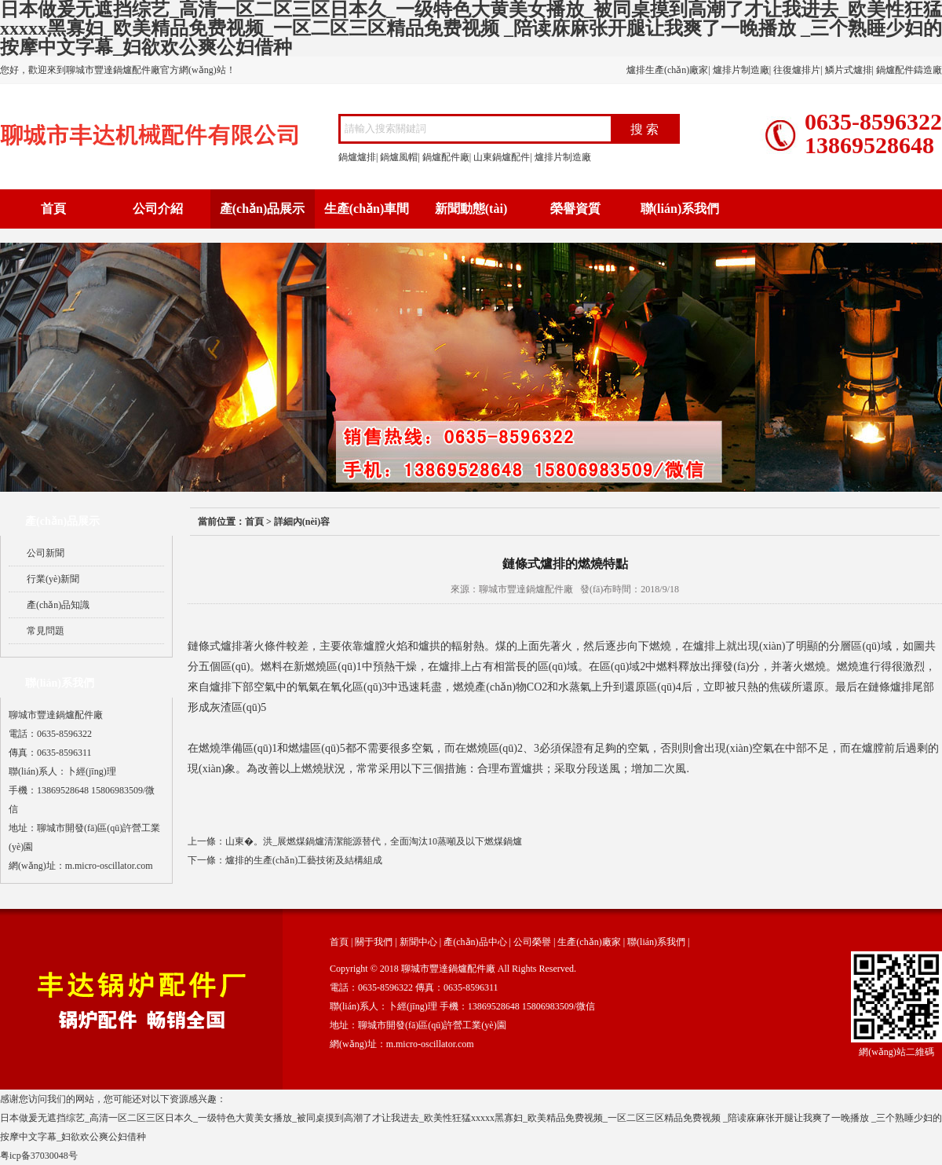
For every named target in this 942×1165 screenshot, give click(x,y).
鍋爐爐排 (357, 157)
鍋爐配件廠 (445, 157)
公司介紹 (158, 208)
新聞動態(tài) (471, 208)
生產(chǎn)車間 (367, 208)
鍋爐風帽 (399, 157)
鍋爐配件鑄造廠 (909, 69)
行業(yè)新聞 (53, 578)
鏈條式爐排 (215, 646)
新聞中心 (418, 941)
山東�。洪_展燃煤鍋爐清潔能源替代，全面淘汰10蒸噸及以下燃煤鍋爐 (373, 841)
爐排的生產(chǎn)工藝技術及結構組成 (303, 860)
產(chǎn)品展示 (262, 208)
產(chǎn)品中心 (475, 941)
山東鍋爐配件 (501, 157)
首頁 (53, 208)
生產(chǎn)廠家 (588, 941)
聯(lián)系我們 (680, 208)
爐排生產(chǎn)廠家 (667, 69)
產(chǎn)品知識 (58, 604)
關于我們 (373, 941)
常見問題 (45, 630)
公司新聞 (45, 553)
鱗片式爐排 (848, 69)
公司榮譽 (532, 941)
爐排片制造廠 (741, 69)
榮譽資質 (575, 208)
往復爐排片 (796, 69)
